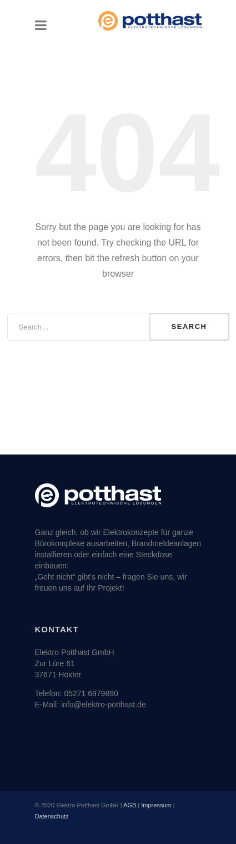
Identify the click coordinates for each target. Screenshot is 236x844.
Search (189, 326)
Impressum (156, 805)
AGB (129, 805)
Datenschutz (52, 816)
